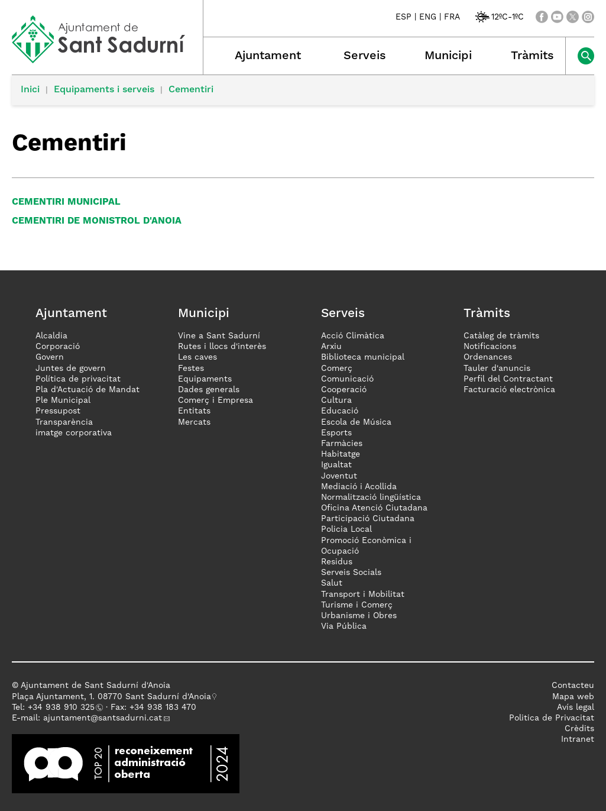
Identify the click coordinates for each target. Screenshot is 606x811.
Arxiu (331, 347)
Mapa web (573, 697)
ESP (403, 17)
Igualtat (336, 465)
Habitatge (340, 454)
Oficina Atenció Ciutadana (374, 508)
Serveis (364, 56)
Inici (30, 90)
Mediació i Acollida (359, 487)
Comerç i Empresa (215, 400)
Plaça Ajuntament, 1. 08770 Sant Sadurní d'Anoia (111, 697)
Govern (49, 357)
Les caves (197, 357)
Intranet (577, 739)
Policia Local (346, 529)
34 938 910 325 (64, 707)
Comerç (336, 368)
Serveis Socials (351, 572)
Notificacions (490, 347)
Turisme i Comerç (357, 605)
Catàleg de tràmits (501, 336)
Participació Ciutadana (367, 519)
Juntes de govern (70, 368)
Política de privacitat (78, 379)
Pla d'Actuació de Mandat (87, 390)
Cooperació (344, 390)
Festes (191, 368)
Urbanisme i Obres (359, 616)
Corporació (57, 347)
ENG (427, 17)
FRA (452, 17)
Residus (336, 562)
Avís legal (575, 707)
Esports (336, 433)
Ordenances (488, 357)
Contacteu (573, 685)
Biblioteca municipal (362, 357)
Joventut (339, 476)
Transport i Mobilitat (362, 594)
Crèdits (579, 729)
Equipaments (205, 379)
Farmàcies (341, 444)
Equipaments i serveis (104, 90)
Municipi (448, 56)
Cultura (336, 400)
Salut (331, 583)
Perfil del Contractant (508, 379)
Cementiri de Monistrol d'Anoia (97, 221)
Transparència (64, 422)
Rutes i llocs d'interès (222, 347)
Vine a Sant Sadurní (219, 336)
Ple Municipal (62, 400)
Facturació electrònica (509, 390)
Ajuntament (268, 56)
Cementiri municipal (66, 202)
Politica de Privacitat (551, 718)
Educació (339, 411)
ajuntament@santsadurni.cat (102, 718)
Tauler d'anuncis (497, 368)
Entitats (194, 411)
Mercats (194, 422)
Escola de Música (356, 422)
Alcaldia (51, 336)
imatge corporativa (73, 433)
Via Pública (344, 626)
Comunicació (347, 379)
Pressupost (57, 411)
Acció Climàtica (352, 336)
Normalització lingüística (371, 497)
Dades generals (208, 390)
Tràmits (532, 56)
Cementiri (190, 90)
